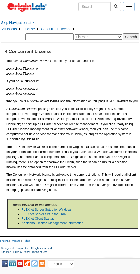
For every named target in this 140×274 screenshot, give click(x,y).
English (4, 240)
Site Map (6, 252)
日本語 (27, 240)
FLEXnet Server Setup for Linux (44, 214)
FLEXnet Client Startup (38, 218)
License (29, 29)
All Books (9, 29)
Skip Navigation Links (18, 23)
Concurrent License (56, 29)
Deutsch (16, 240)
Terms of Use (39, 252)
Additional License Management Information (52, 223)
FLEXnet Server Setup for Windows (46, 209)
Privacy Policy (21, 252)
